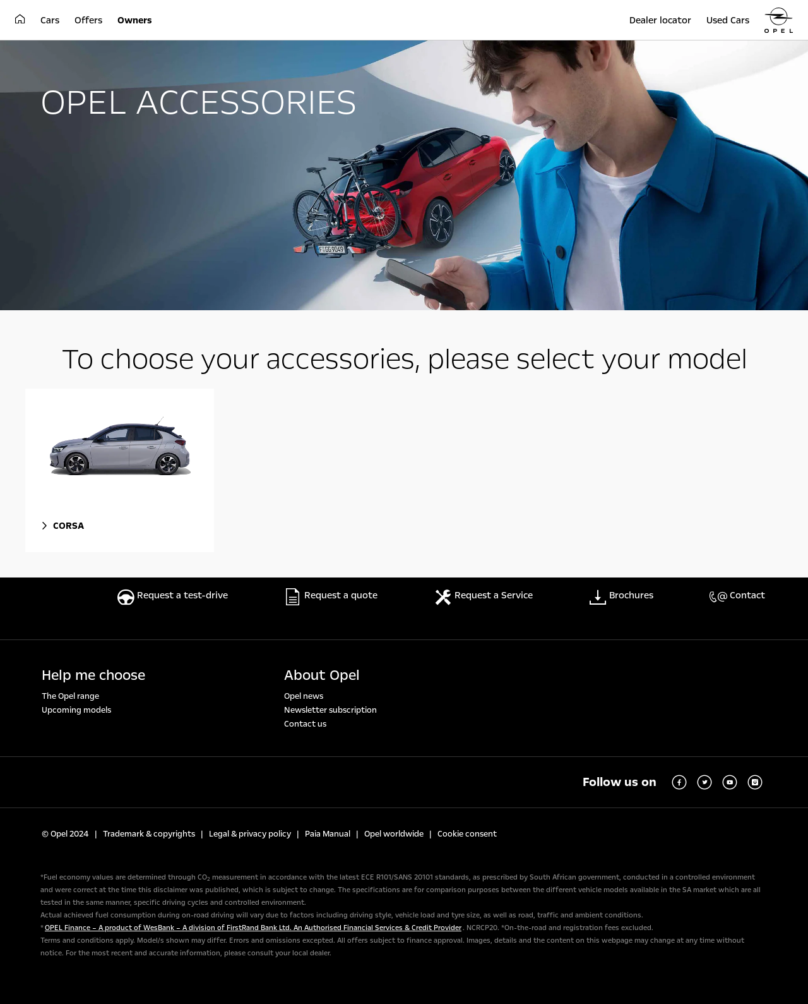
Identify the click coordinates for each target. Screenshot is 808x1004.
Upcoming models (76, 710)
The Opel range (70, 696)
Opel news (303, 696)
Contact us (305, 724)
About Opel (322, 675)
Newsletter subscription (330, 710)
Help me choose (93, 675)
